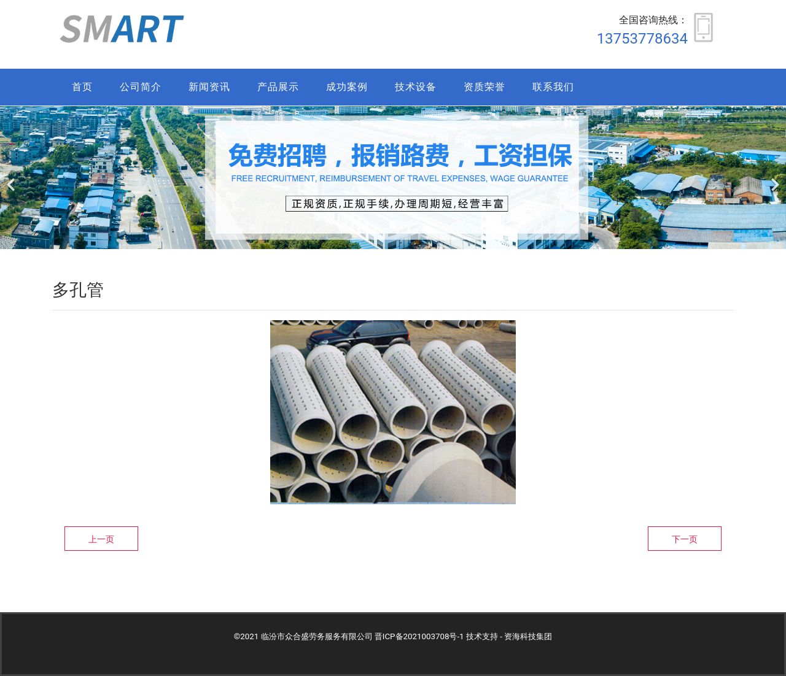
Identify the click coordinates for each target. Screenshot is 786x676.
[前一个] (12, 177)
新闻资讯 (209, 87)
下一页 (685, 539)
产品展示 (278, 87)
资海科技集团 (528, 636)
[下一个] (773, 177)
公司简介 (140, 87)
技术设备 (416, 87)
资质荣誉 (484, 87)
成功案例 (347, 87)
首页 (82, 87)
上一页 (101, 539)
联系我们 (553, 87)
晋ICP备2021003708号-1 (419, 636)
